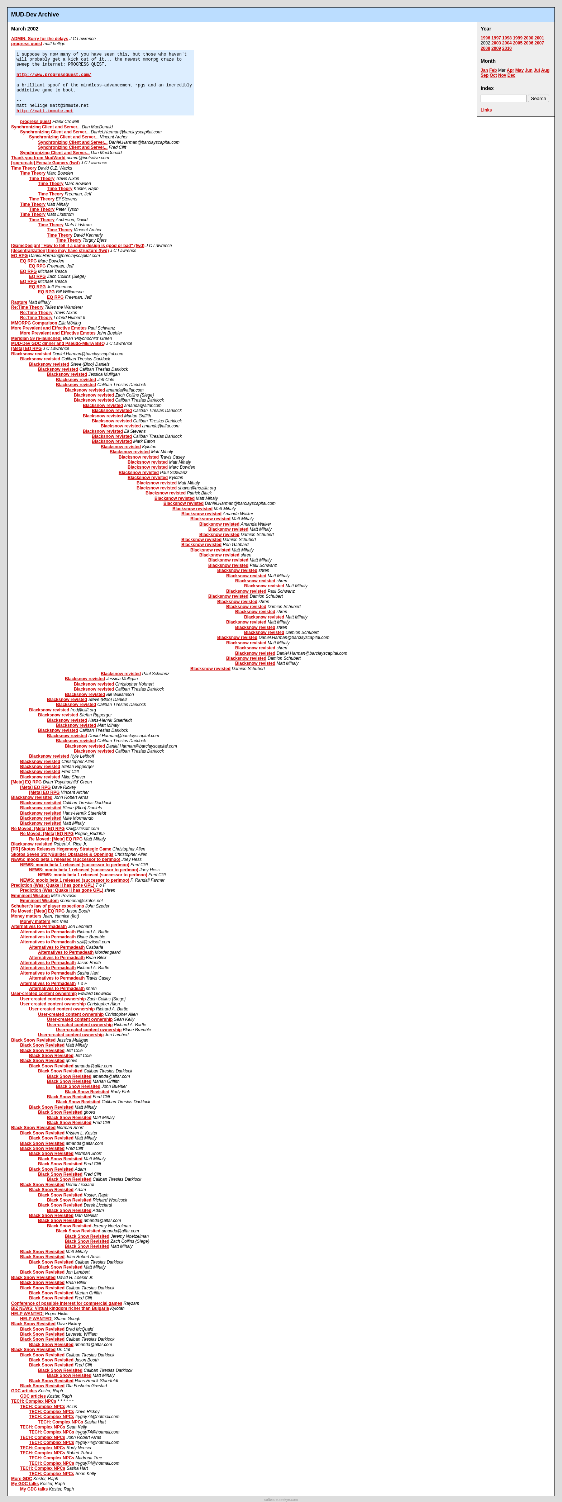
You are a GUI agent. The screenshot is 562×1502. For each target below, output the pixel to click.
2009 (496, 48)
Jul (537, 70)
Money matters (26, 916)
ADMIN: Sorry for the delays (39, 38)
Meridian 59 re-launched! (36, 338)
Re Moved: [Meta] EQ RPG (38, 828)
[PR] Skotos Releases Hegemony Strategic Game (61, 849)
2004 (507, 43)
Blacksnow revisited (31, 797)
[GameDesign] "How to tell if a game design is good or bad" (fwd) (77, 245)
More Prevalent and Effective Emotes (49, 328)
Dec (511, 75)
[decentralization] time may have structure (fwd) (60, 250)
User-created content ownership (44, 993)
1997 (496, 38)
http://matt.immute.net (44, 111)
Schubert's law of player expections (47, 906)
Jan (484, 70)
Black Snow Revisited (33, 1040)
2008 (485, 48)
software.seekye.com (281, 1500)
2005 (518, 43)
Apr (510, 70)
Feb (493, 70)
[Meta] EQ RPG (26, 348)
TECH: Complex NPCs (33, 1401)
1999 (518, 38)
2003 (496, 43)
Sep (485, 75)
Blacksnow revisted (31, 353)
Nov (502, 75)
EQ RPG (19, 255)
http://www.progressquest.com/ (53, 74)
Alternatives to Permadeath (39, 926)
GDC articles (24, 1390)
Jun (528, 70)
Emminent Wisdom (30, 895)
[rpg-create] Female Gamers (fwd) (45, 162)
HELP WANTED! (27, 1313)
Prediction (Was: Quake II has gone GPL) (52, 885)
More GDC (21, 1478)
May (519, 70)
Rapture (19, 302)
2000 (528, 38)
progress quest (26, 43)
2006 (528, 43)
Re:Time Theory (27, 307)
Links (486, 110)
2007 (539, 43)
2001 (539, 38)
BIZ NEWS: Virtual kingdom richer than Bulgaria (60, 1308)
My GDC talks (25, 1483)
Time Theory (24, 168)
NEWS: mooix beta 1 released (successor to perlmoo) (65, 859)
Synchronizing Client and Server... (46, 126)
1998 (507, 38)
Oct (493, 75)
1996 (485, 38)
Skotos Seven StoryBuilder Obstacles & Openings (62, 854)
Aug (545, 70)
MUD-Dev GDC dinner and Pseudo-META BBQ (58, 343)
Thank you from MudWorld (38, 157)
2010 (507, 48)
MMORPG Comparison (34, 323)
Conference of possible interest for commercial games (66, 1303)
